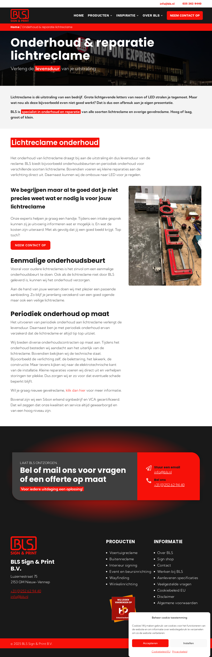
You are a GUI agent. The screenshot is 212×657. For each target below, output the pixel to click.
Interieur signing (123, 565)
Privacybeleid (179, 651)
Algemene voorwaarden (177, 603)
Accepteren (150, 643)
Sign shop (165, 559)
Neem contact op (30, 245)
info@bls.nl (167, 3)
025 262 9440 (191, 3)
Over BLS (165, 552)
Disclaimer (166, 596)
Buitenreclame (121, 559)
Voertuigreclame (123, 552)
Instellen (188, 643)
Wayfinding (119, 578)
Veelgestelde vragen (174, 584)
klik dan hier (75, 390)
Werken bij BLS (170, 571)
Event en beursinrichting (130, 571)
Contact (164, 565)
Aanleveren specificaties (177, 578)
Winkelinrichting (123, 584)
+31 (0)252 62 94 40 (169, 485)
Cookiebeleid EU (161, 651)
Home (15, 27)
